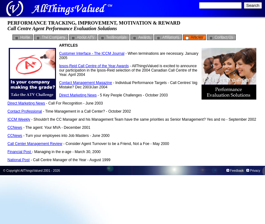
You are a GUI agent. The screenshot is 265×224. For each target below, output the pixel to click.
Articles (197, 37)
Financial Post (19, 152)
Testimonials (116, 37)
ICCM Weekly (18, 119)
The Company (53, 37)
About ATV (85, 37)
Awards (144, 37)
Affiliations (170, 37)
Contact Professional (24, 111)
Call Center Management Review (34, 144)
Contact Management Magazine (85, 83)
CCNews (14, 127)
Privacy (255, 170)
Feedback (237, 170)
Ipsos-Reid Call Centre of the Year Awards (94, 66)
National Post (18, 160)
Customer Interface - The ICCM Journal (91, 53)
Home (25, 37)
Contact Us (224, 37)
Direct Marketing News (78, 95)
